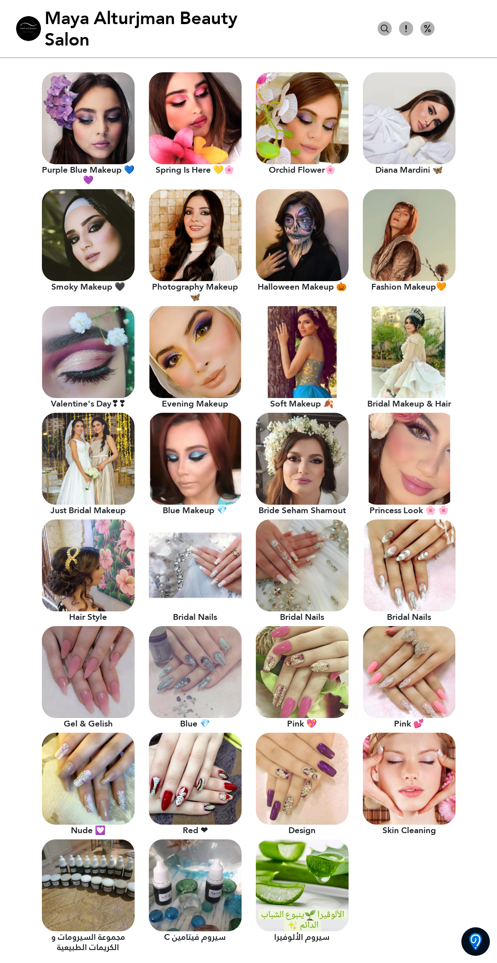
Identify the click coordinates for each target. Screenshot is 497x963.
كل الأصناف (460, 28)
